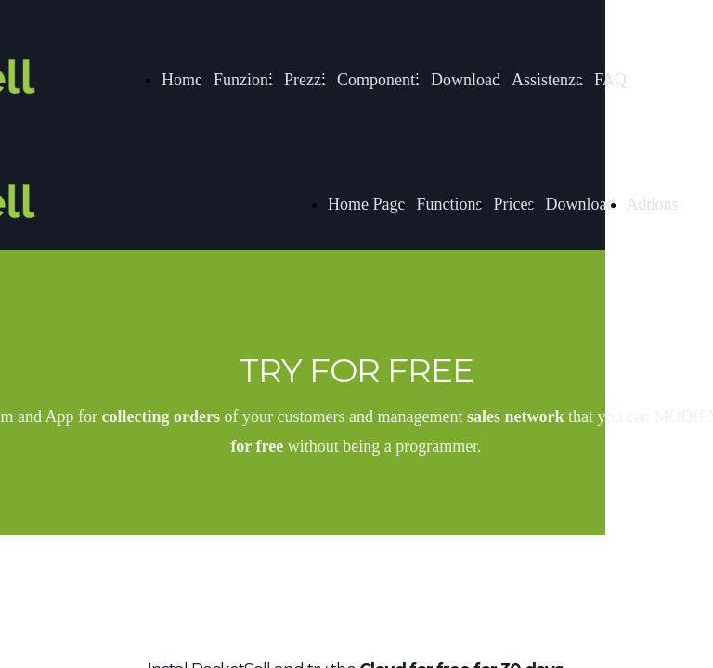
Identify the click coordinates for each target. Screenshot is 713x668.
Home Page (366, 204)
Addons (653, 204)
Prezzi (305, 80)
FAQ (610, 80)
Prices (514, 204)
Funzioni (243, 80)
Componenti (378, 80)
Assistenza (547, 80)
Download (465, 80)
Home (182, 80)
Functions (449, 204)
